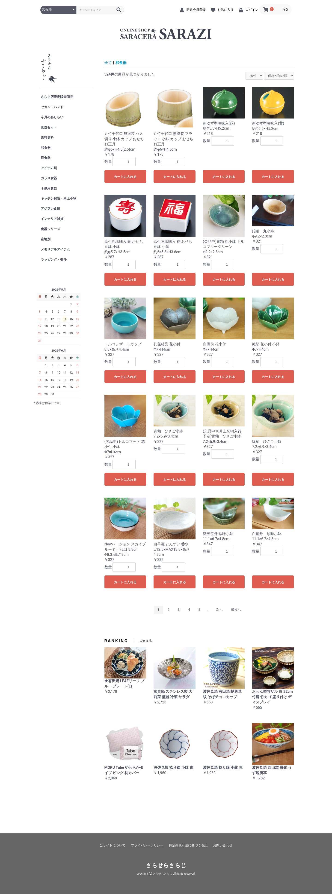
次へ (219, 609)
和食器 (45, 147)
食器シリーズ (50, 229)
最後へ (236, 609)
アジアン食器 (50, 208)
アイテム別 (49, 168)
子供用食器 (49, 188)
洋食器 (45, 158)
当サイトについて (112, 845)
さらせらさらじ (166, 865)
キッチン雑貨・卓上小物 (58, 198)
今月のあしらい (52, 117)
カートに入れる (125, 177)
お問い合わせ (222, 845)
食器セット (49, 127)
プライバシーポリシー (147, 845)
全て (108, 63)
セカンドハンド (52, 107)
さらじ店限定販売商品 (57, 97)
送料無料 (47, 137)
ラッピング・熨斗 (54, 259)
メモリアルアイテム (55, 249)
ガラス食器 (49, 178)
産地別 (45, 239)
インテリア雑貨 (52, 219)
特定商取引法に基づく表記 (188, 845)
